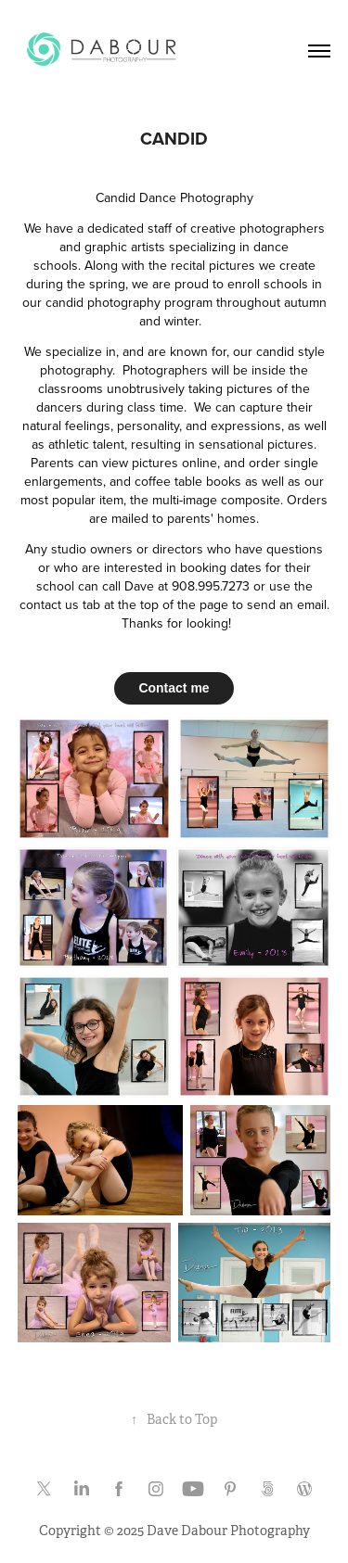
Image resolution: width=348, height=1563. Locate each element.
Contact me (173, 687)
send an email (287, 604)
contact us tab (59, 604)
